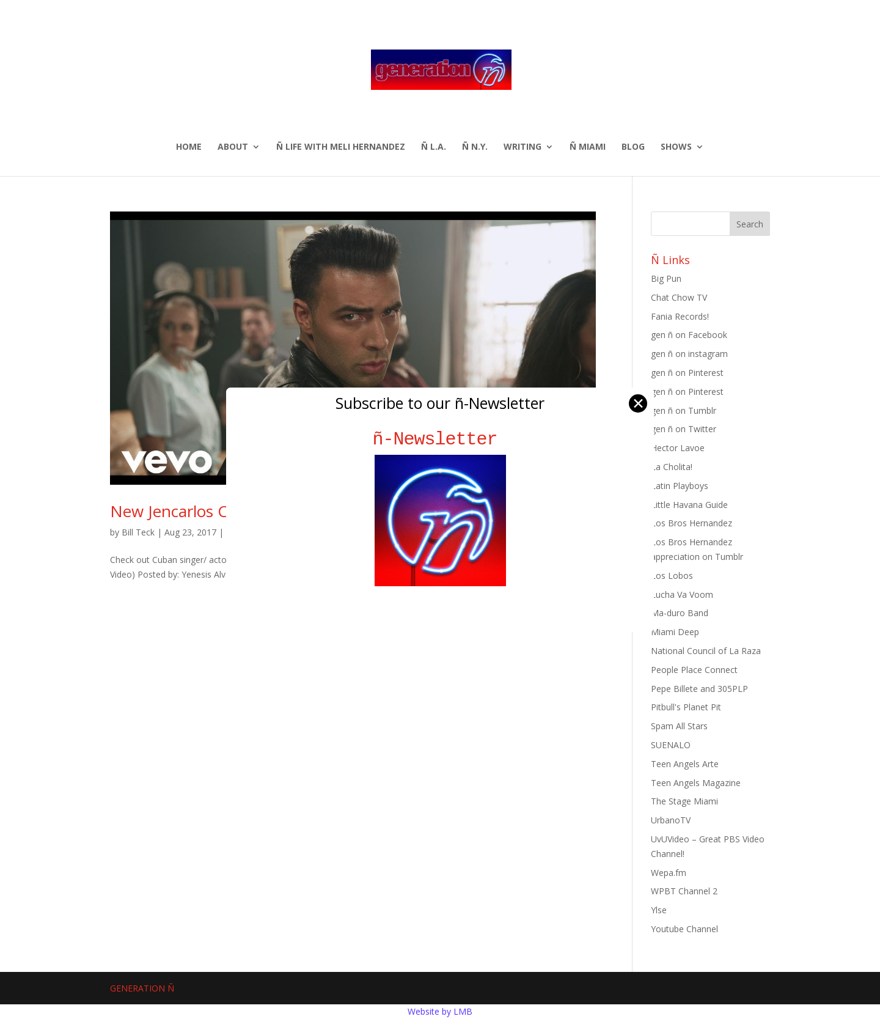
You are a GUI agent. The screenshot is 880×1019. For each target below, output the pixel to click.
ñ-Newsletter (440, 439)
